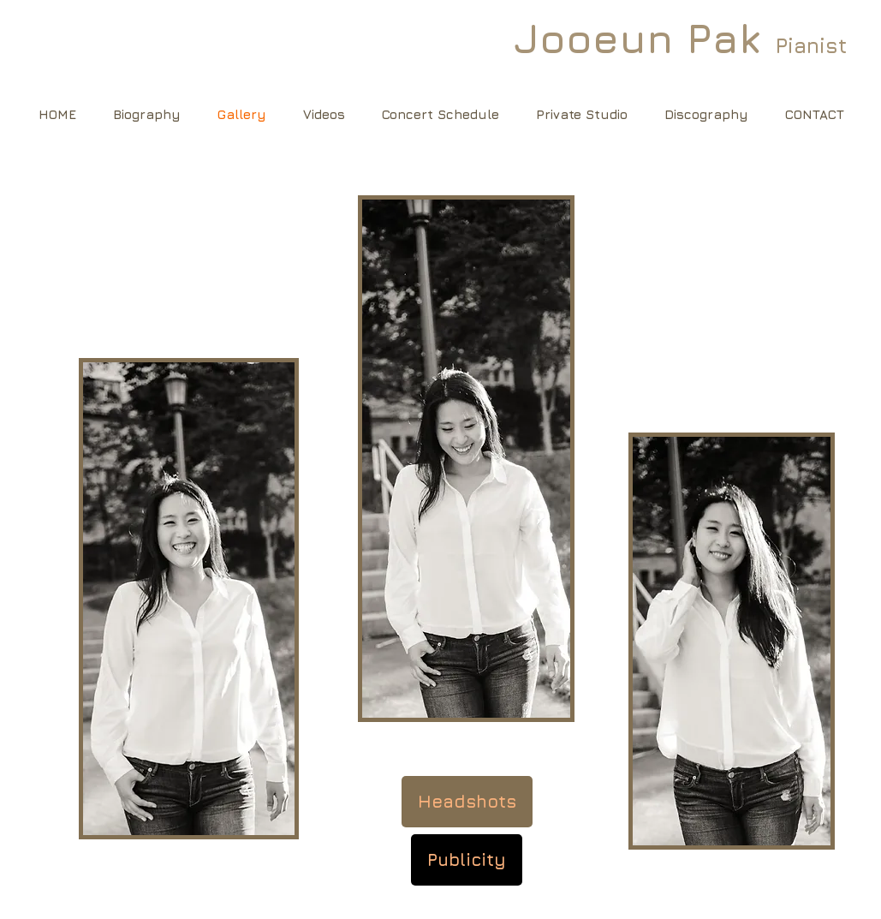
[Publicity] (466, 860)
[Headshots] (467, 801)
